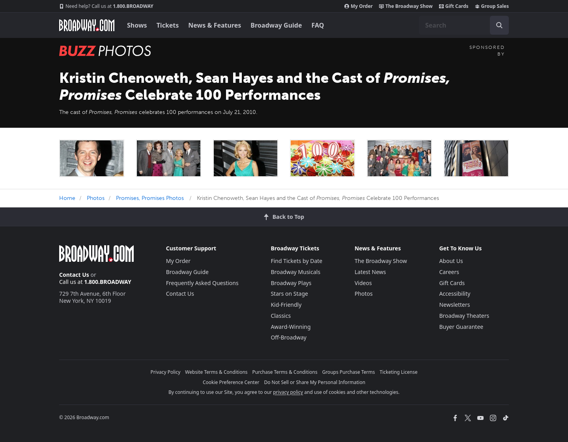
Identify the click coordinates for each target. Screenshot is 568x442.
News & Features (214, 25)
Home (67, 198)
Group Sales (492, 6)
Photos (96, 198)
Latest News (370, 272)
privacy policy (288, 392)
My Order (358, 6)
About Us (451, 261)
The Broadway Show (406, 6)
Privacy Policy (166, 372)
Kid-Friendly (286, 304)
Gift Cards (454, 6)
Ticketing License (399, 372)
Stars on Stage (289, 293)
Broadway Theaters (464, 315)
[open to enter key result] (499, 25)
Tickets (168, 25)
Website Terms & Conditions (216, 372)
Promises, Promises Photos (150, 198)
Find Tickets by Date (296, 261)
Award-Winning (290, 326)
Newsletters (454, 304)
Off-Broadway (288, 337)
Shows (137, 25)
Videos (363, 283)
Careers (449, 272)
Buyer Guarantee (461, 326)
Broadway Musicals (295, 272)
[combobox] (464, 25)
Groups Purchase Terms (348, 372)
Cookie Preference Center (231, 382)
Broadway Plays (291, 283)
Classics (281, 315)
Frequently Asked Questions (202, 283)
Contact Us (74, 274)
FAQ (318, 25)
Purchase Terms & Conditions (285, 372)
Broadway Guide (276, 25)
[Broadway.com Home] (86, 25)
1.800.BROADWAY (106, 6)
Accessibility (454, 293)
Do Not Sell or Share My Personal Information (314, 382)
